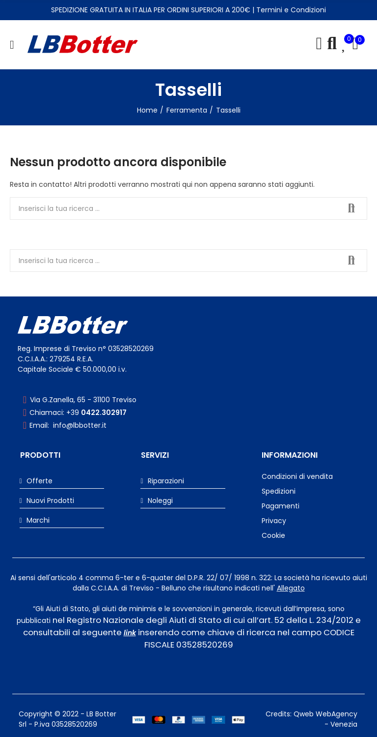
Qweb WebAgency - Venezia (325, 719)
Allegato (291, 588)
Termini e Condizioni (291, 10)
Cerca (351, 208)
